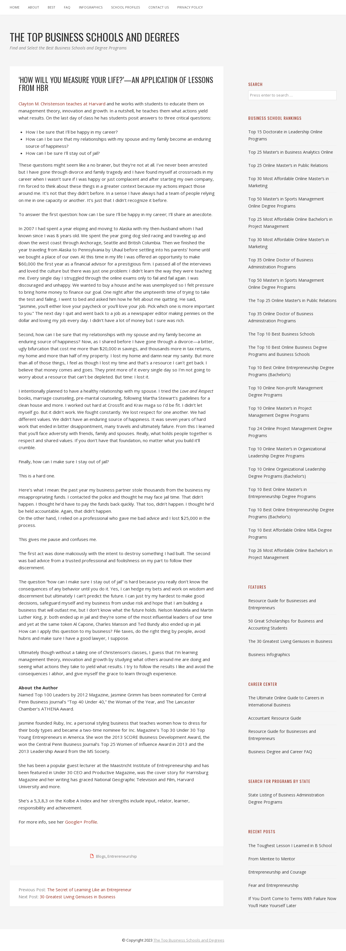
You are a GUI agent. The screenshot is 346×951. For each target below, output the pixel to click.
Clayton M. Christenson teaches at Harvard (62, 104)
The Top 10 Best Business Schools (281, 334)
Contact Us (158, 7)
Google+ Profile (81, 822)
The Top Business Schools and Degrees (188, 940)
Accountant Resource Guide (274, 718)
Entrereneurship (122, 856)
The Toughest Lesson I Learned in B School (290, 845)
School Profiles (125, 7)
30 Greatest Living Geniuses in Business (77, 896)
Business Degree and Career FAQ (280, 751)
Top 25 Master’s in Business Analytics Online (290, 152)
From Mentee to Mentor (271, 859)
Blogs (101, 856)
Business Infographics (269, 654)
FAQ (67, 7)
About (33, 7)
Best (51, 7)
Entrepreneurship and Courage (277, 872)
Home (14, 7)
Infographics (90, 7)
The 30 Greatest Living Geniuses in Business (290, 641)
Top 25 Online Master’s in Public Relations (288, 165)
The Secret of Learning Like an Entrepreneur (89, 889)
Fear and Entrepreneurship (273, 885)
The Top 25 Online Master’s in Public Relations (292, 300)
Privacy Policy (190, 7)
